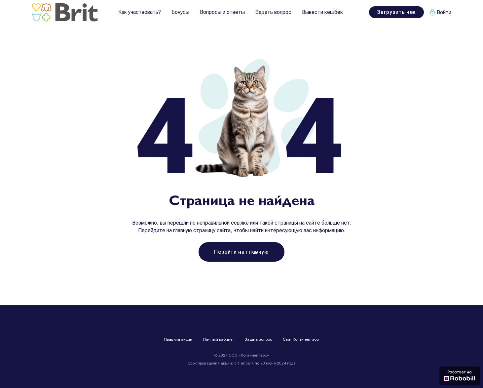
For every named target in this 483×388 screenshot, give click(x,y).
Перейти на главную (241, 252)
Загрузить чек (396, 12)
